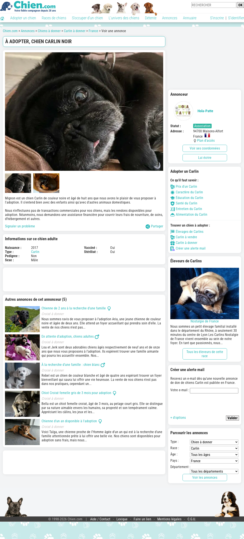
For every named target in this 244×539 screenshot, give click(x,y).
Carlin (35, 252)
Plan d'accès (206, 140)
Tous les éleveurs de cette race (204, 354)
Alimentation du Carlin (188, 214)
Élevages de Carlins (186, 232)
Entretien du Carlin (186, 209)
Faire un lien (142, 519)
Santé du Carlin (183, 203)
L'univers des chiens (124, 18)
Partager (154, 226)
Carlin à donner (74, 31)
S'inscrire (217, 18)
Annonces (169, 18)
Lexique (122, 519)
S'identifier (236, 18)
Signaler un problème (20, 226)
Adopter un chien (23, 18)
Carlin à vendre (183, 237)
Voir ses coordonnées (205, 148)
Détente (150, 18)
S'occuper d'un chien (87, 18)
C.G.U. (192, 519)
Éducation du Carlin (186, 198)
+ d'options (178, 418)
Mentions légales (169, 519)
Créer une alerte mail (188, 248)
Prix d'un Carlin (183, 186)
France (93, 31)
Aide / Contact (100, 519)
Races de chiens (54, 18)
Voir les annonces (204, 477)
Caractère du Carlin (186, 192)
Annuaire (189, 18)
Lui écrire (204, 158)
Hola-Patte (191, 111)
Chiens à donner (49, 31)
